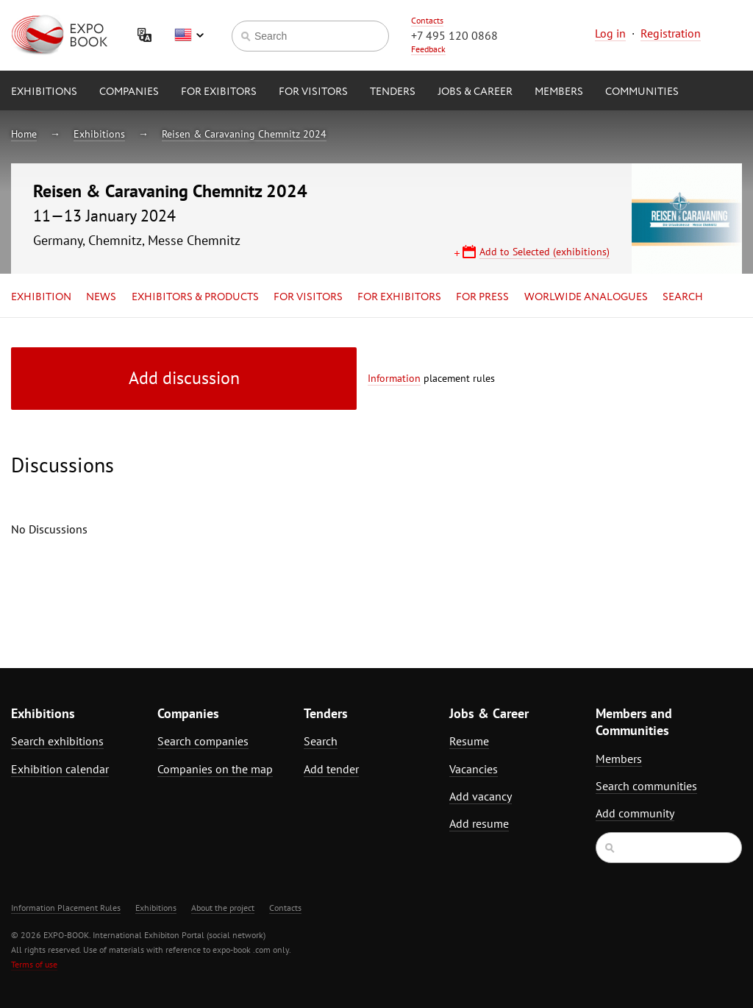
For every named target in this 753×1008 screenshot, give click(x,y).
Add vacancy (480, 796)
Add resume (479, 823)
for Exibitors (219, 92)
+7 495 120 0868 (454, 35)
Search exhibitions (57, 741)
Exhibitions (44, 92)
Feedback (428, 48)
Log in (610, 33)
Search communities (646, 785)
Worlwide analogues (586, 297)
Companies (129, 92)
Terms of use (34, 964)
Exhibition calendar (60, 769)
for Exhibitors (399, 297)
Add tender (331, 769)
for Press (482, 297)
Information (394, 378)
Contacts (427, 20)
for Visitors (313, 92)
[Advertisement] (651, 476)
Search (683, 297)
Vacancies (473, 769)
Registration (670, 33)
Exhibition (41, 297)
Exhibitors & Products (195, 297)
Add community (635, 813)
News (101, 297)
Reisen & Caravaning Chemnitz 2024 (244, 134)
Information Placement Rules (66, 907)
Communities (642, 92)
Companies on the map (215, 769)
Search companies (203, 741)
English (189, 35)
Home (24, 134)
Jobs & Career (475, 92)
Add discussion (184, 377)
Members (559, 92)
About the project (222, 907)
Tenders (392, 92)
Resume (469, 741)
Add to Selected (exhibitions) (544, 251)
